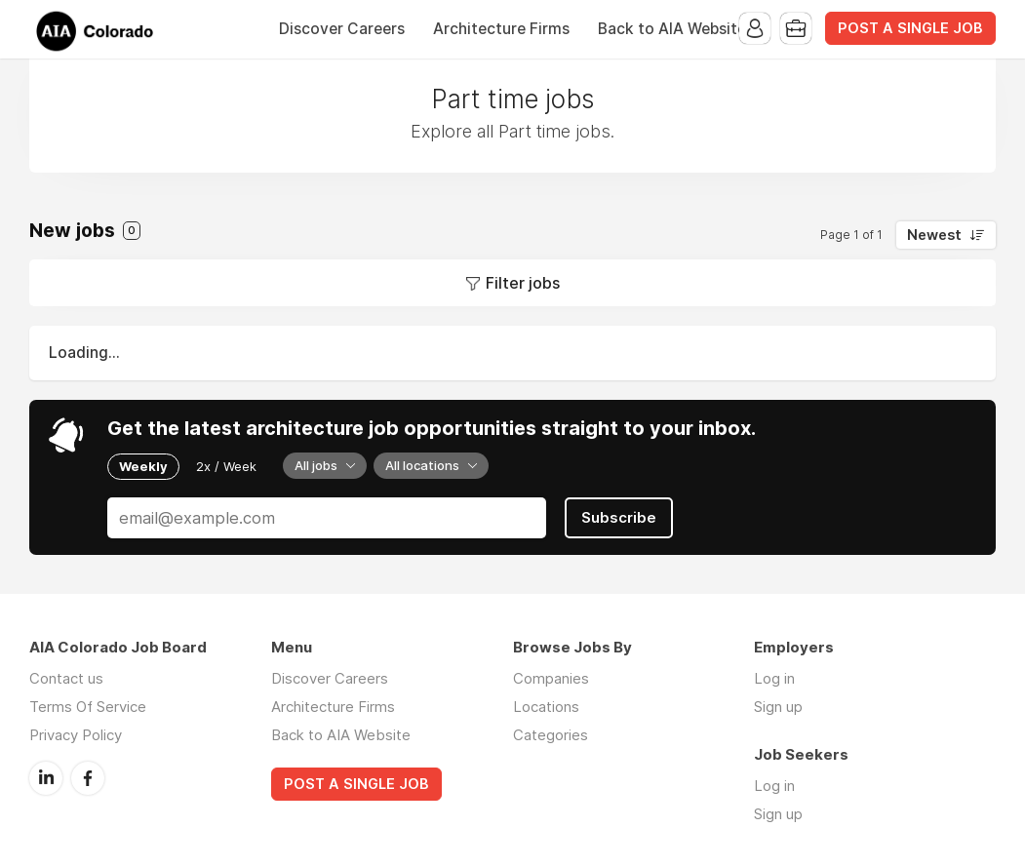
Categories (550, 735)
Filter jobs (523, 283)
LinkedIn (45, 778)
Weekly (143, 466)
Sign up (778, 706)
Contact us (66, 678)
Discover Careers (342, 29)
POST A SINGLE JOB (910, 28)
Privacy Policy (75, 735)
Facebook (87, 778)
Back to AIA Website (672, 29)
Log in (774, 678)
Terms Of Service (87, 706)
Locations (546, 706)
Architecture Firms (501, 29)
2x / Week (226, 466)
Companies (551, 678)
